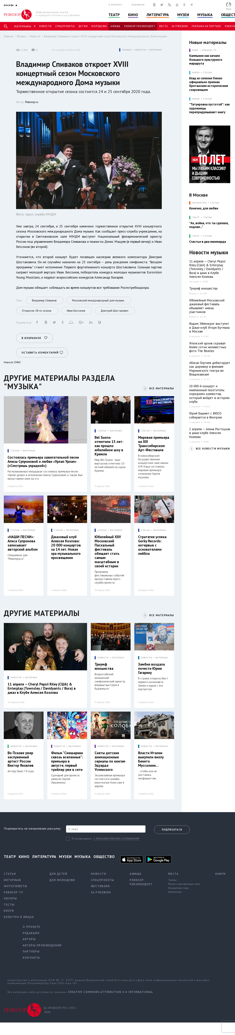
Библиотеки (175, 892)
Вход (228, 8)
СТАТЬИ (15, 451)
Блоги (9, 910)
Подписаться (172, 829)
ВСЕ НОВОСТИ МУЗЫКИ (213, 448)
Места (163, 26)
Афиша (115, 26)
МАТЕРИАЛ (155, 50)
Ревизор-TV (209, 50)
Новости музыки (208, 252)
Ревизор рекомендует (139, 26)
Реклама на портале (206, 26)
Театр (114, 14)
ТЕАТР (196, 217)
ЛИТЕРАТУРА (199, 203)
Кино (133, 14)
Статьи (207, 72)
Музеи (183, 14)
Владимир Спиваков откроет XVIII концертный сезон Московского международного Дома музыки (105, 36)
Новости (45, 26)
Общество (104, 856)
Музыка (204, 14)
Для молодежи (62, 880)
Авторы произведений (42, 945)
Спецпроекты (65, 26)
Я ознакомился (82, 838)
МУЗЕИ (196, 72)
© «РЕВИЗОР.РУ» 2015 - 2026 (60, 1010)
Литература (157, 14)
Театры (172, 880)
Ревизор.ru (31, 102)
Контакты (31, 957)
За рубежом (180, 26)
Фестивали (100, 886)
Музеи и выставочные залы (184, 884)
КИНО (195, 50)
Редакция (31, 933)
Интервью (12, 880)
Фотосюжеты (15, 886)
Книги (220, 874)
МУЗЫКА (127, 50)
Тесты (9, 904)
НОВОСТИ (140, 50)
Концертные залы (178, 888)
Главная (8, 36)
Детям (83, 26)
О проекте (115, 4)
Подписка (138, 4)
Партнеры (31, 951)
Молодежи (99, 26)
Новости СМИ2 (12, 362)
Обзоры (10, 898)
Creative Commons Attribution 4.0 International (110, 992)
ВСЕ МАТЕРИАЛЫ (161, 388)
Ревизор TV (13, 892)
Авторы (29, 939)
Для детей (58, 874)
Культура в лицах (19, 917)
